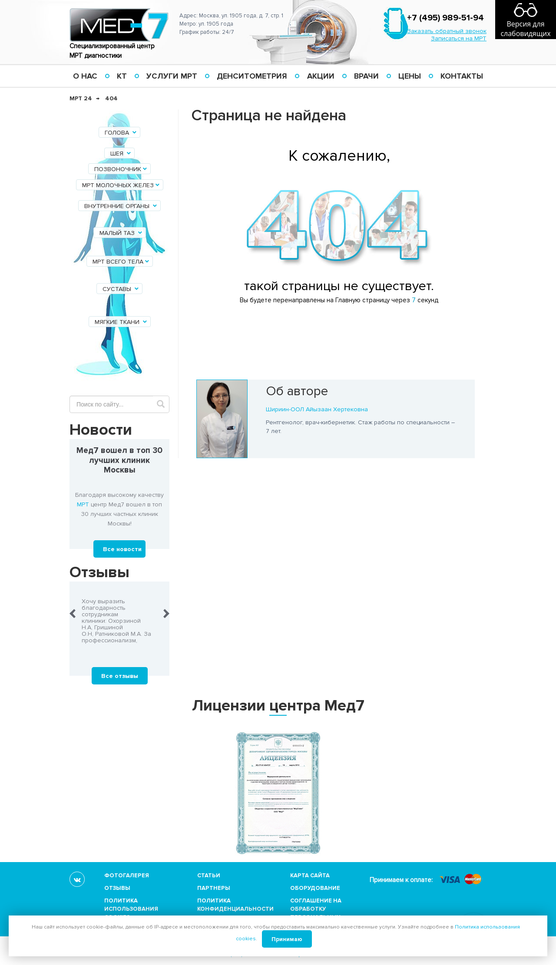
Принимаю (286, 939)
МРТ (83, 504)
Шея (121, 153)
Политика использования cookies (131, 909)
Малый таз (121, 233)
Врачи (366, 76)
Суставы (121, 289)
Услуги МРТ (171, 76)
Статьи (208, 875)
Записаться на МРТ (458, 38)
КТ (122, 76)
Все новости (122, 549)
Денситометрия (252, 76)
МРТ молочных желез (121, 185)
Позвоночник (121, 169)
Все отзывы (119, 676)
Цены (409, 76)
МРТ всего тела (121, 261)
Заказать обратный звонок (446, 31)
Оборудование (315, 888)
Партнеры (213, 888)
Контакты (461, 76)
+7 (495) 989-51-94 (445, 18)
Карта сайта (310, 875)
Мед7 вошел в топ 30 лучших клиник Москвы (119, 461)
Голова (121, 132)
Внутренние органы (121, 206)
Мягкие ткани (121, 322)
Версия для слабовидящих (525, 28)
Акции (320, 76)
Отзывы (117, 888)
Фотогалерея (126, 875)
